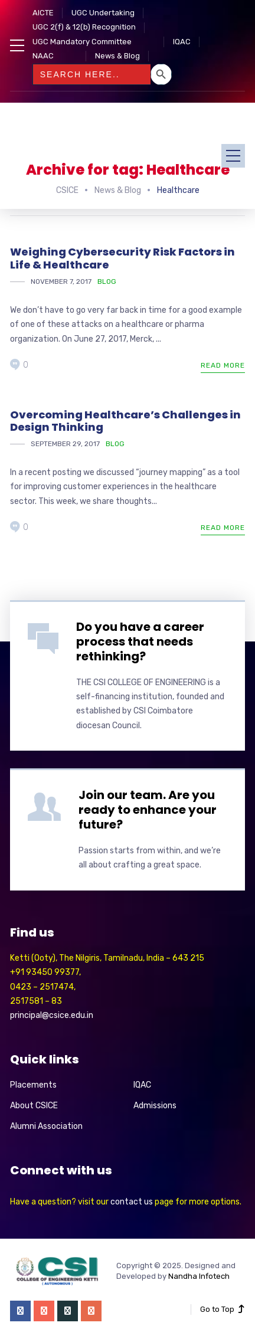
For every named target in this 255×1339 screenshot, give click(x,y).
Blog (106, 281)
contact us (131, 1202)
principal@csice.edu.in (51, 1015)
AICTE (43, 12)
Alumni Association (46, 1126)
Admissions (154, 1106)
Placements (33, 1085)
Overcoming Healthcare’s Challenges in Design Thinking (125, 421)
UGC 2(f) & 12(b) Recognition (84, 26)
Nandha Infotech (199, 1276)
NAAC (43, 55)
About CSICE (34, 1106)
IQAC (182, 41)
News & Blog (117, 55)
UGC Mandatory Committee (82, 41)
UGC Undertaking (103, 12)
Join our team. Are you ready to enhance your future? (148, 810)
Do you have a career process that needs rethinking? (140, 641)
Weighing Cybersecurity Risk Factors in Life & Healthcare (122, 258)
